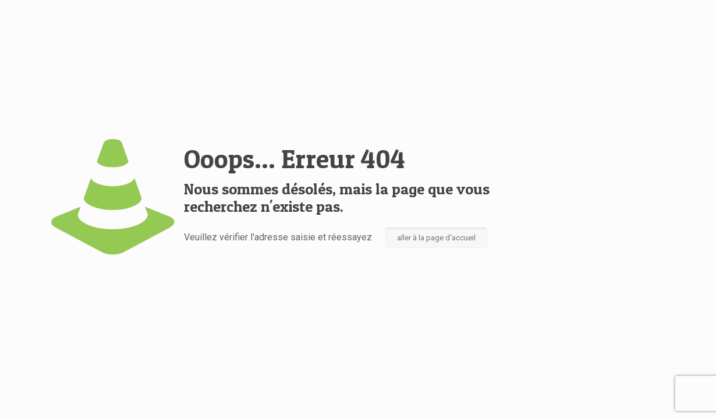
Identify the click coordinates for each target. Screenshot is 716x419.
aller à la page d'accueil (436, 237)
